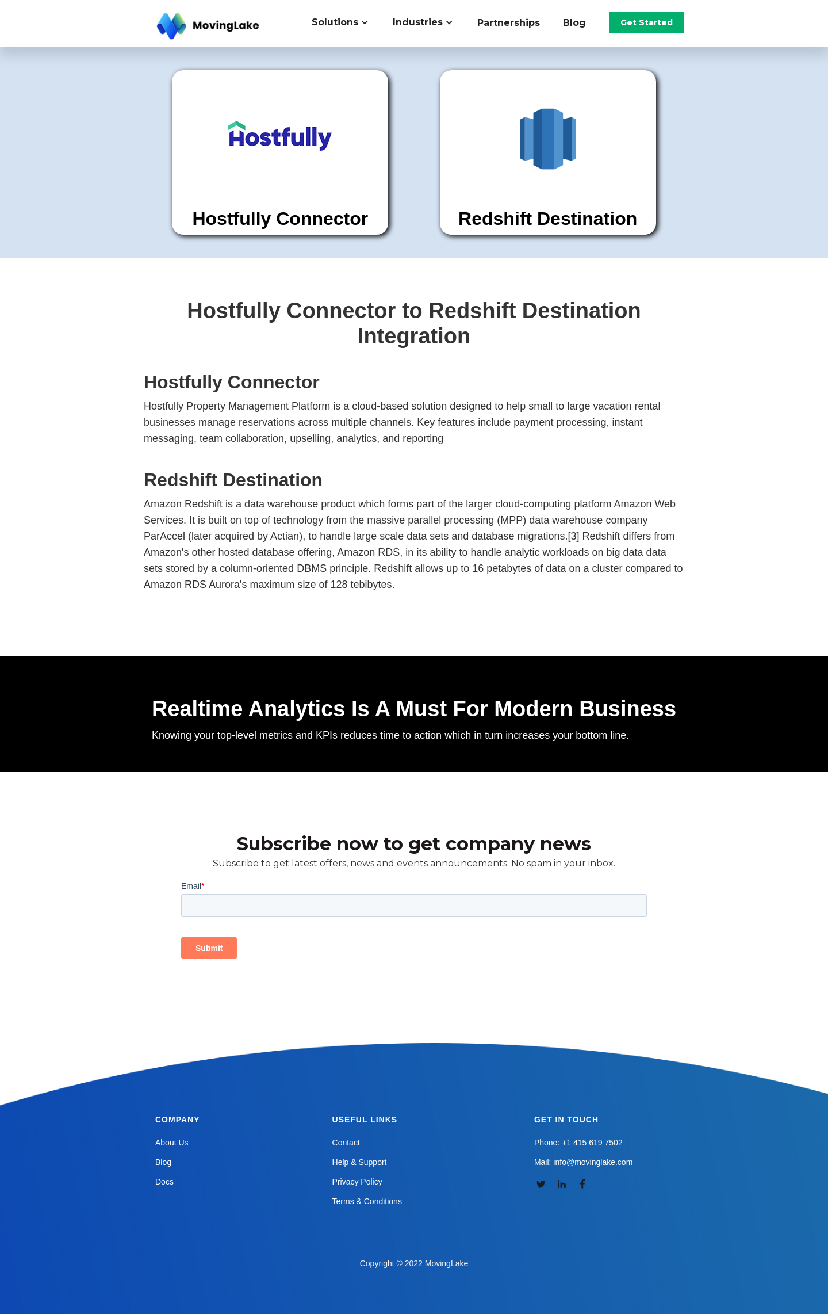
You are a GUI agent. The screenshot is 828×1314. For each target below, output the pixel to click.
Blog (574, 22)
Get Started (646, 22)
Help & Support (359, 1162)
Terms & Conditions (367, 1201)
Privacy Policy (357, 1181)
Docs (164, 1181)
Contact (346, 1142)
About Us (172, 1142)
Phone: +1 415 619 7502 (578, 1142)
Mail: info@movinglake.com (583, 1162)
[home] (209, 26)
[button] (346, 22)
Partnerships (508, 22)
